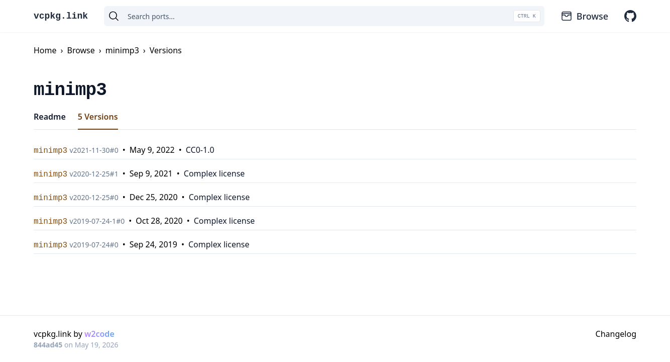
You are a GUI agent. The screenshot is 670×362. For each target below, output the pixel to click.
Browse (584, 16)
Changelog (616, 333)
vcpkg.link (61, 16)
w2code (99, 333)
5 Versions (98, 116)
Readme (50, 116)
